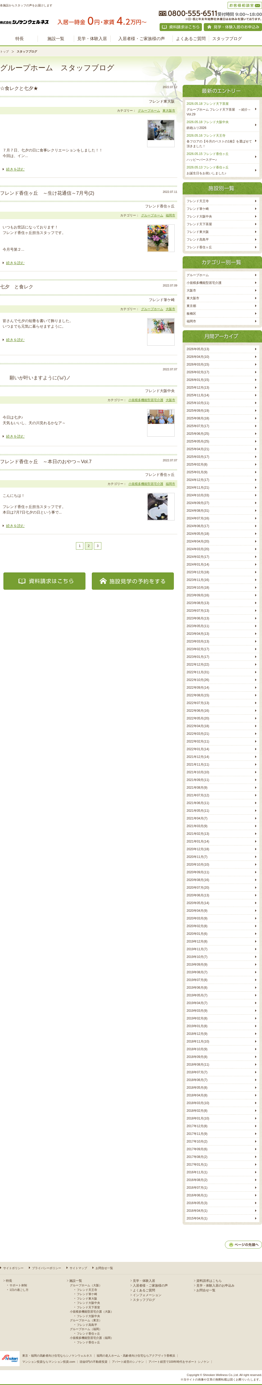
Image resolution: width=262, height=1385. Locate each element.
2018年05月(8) (197, 1087)
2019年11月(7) (197, 949)
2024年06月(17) (198, 526)
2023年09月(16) (198, 595)
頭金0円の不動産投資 (93, 1361)
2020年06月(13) (198, 895)
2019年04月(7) (197, 1003)
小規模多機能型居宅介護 (145, 400)
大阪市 (170, 309)
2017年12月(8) (197, 1126)
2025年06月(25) (198, 434)
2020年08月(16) (198, 880)
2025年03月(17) (198, 457)
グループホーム (149, 110)
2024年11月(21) (198, 487)
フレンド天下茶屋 (199, 224)
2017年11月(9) (197, 1134)
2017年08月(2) (197, 1157)
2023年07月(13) (198, 611)
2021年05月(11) (198, 811)
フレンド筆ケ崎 (198, 209)
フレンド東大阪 (198, 232)
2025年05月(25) (198, 441)
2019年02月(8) (197, 1018)
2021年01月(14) (198, 841)
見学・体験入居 (92, 38)
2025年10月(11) (198, 403)
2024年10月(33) (198, 495)
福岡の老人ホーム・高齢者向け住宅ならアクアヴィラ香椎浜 (136, 1355)
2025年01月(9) (197, 472)
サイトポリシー (13, 1268)
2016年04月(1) (197, 1211)
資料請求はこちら (209, 1281)
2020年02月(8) (197, 926)
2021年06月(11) (198, 803)
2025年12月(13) (198, 387)
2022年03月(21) (198, 734)
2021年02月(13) (198, 834)
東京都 (191, 306)
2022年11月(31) (198, 672)
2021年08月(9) (197, 787)
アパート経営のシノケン (128, 1361)
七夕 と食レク (16, 286)
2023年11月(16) (198, 580)
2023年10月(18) (198, 587)
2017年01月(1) (197, 1164)
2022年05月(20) (198, 718)
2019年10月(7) (197, 957)
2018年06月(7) (197, 1080)
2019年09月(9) (197, 964)
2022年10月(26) (198, 680)
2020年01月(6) (197, 934)
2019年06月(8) (197, 987)
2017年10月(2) (197, 1141)
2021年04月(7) (197, 818)
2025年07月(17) (198, 426)
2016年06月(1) (197, 1195)
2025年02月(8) (197, 464)
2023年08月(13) (198, 603)
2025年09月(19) (198, 411)
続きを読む (15, 169)
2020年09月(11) (198, 872)
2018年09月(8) (197, 1057)
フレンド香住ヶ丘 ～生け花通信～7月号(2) (47, 193)
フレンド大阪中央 (199, 216)
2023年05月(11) (198, 626)
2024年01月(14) (198, 564)
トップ (4, 51)
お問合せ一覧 (104, 1268)
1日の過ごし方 (19, 1289)
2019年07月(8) (197, 980)
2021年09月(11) (198, 780)
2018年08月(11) (198, 1064)
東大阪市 (168, 110)
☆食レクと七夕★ (19, 88)
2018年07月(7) (197, 1072)
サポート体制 (18, 1285)
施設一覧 (55, 38)
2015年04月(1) (197, 1218)
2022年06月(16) (198, 711)
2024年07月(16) (198, 518)
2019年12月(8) (197, 941)
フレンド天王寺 (198, 201)
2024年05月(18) (198, 534)
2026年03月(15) (198, 364)
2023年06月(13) (198, 618)
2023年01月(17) (198, 657)
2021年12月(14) (198, 757)
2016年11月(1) (197, 1172)
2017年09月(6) (197, 1149)
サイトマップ (78, 1268)
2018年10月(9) (197, 1049)
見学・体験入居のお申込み (215, 1285)
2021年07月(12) (198, 795)
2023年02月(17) (198, 649)
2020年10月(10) (198, 864)
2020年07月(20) (198, 887)
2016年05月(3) (197, 1203)
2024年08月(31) (198, 511)
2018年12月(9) (197, 1034)
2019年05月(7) (197, 995)
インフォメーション (147, 1295)
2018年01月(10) (198, 1118)
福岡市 (170, 215)
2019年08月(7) (197, 972)
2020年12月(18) (198, 849)
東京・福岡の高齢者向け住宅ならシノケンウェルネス (57, 1355)
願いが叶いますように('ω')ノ (35, 377)
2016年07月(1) (197, 1187)
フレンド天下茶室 (88, 1307)
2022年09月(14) (198, 687)
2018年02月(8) (197, 1111)
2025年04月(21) (198, 449)
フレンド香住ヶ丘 (199, 247)
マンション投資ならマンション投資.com (48, 1361)
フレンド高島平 (198, 239)
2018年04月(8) (197, 1095)
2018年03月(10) (198, 1103)
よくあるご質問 (191, 38)
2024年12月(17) (198, 480)
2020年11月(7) (197, 857)
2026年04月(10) (198, 357)
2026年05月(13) (198, 349)
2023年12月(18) (198, 572)
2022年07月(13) (198, 703)
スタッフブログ (227, 38)
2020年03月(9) (197, 918)
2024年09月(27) (198, 503)
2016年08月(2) (197, 1180)
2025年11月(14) (198, 395)
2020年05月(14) (198, 903)
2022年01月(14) (198, 749)
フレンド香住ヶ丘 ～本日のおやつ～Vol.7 (46, 461)
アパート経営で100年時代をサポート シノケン (178, 1361)
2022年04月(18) (198, 726)
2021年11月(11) (198, 764)
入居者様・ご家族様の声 (141, 38)
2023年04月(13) (198, 634)
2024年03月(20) (198, 549)
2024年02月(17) (198, 557)
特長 (19, 38)
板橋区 (191, 313)
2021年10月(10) (198, 772)
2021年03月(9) (197, 826)
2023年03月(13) (198, 641)
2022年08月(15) (198, 695)
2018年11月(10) (198, 1041)
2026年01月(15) (198, 380)
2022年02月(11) (198, 741)
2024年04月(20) (198, 541)
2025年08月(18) (198, 418)
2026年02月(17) (198, 372)
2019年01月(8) (197, 1026)
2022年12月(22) (198, 664)
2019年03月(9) (197, 1011)
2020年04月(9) (197, 911)
